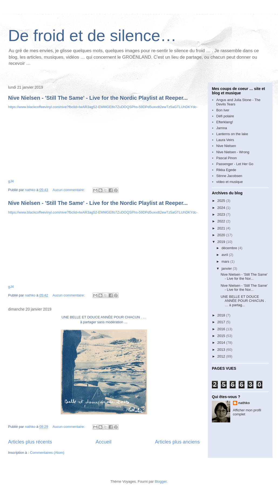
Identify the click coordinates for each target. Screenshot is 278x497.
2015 (221, 336)
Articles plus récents (30, 442)
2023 (221, 214)
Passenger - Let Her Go (234, 164)
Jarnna (221, 128)
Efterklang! (224, 122)
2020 (221, 235)
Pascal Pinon (226, 158)
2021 (221, 228)
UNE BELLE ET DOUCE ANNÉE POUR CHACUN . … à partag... (243, 301)
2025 (221, 201)
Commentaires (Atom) (47, 453)
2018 (221, 315)
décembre (230, 248)
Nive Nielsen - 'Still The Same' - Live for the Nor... (244, 276)
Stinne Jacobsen (229, 176)
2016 (221, 329)
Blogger (161, 481)
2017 (221, 322)
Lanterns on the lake (232, 134)
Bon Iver (222, 110)
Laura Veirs (225, 140)
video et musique (229, 182)
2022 (221, 221)
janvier (227, 268)
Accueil (103, 442)
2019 (221, 242)
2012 (221, 356)
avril (225, 255)
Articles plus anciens (177, 442)
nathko (244, 403)
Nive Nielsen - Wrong (232, 152)
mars (226, 261)
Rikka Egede (226, 170)
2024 (221, 208)
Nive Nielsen (226, 146)
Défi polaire (225, 116)
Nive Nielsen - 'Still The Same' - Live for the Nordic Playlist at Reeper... (98, 98)
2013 (221, 350)
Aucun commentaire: (69, 190)
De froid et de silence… (92, 35)
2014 (221, 343)
